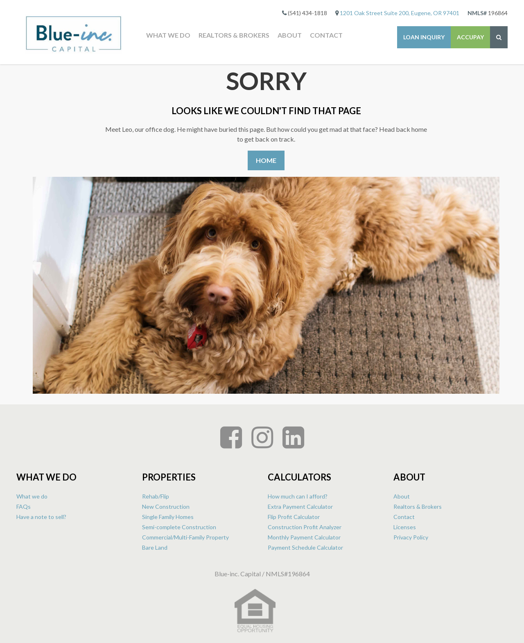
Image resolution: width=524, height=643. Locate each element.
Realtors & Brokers (234, 35)
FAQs (23, 506)
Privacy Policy (410, 537)
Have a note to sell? (41, 516)
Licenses (404, 526)
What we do (168, 35)
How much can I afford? (298, 496)
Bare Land (154, 547)
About (290, 35)
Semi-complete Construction (179, 526)
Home (266, 160)
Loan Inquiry (424, 37)
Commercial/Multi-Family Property (185, 537)
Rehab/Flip (155, 496)
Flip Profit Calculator (294, 516)
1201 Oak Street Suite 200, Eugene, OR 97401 (399, 12)
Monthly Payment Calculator (304, 537)
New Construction (166, 506)
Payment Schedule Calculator (305, 547)
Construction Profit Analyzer (304, 526)
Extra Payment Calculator (300, 506)
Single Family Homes (168, 516)
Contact (326, 35)
